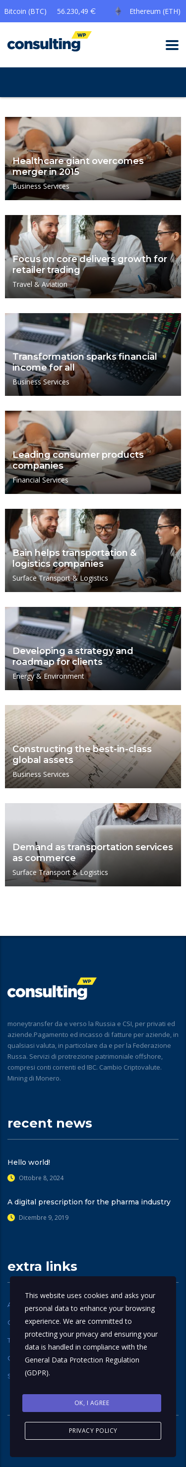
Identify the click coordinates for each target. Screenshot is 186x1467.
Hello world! (28, 1162)
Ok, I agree (92, 1403)
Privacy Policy (93, 1430)
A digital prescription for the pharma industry (89, 1201)
